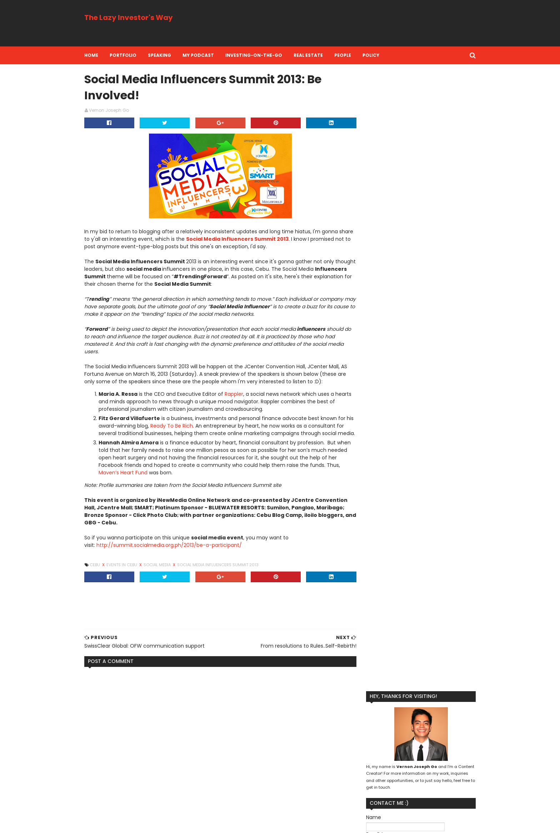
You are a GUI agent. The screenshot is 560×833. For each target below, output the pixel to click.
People (349, 55)
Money (401, 756)
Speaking (166, 55)
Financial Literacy (430, 733)
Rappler (240, 395)
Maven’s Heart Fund (144, 481)
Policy (377, 55)
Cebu (102, 573)
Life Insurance (370, 756)
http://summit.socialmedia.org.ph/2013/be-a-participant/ (176, 553)
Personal (449, 756)
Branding (365, 733)
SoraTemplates (134, 823)
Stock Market (435, 778)
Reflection (366, 778)
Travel (362, 790)
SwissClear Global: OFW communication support (158, 789)
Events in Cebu (129, 573)
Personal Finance (373, 767)
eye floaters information (123, 766)
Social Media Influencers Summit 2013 (259, 240)
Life (455, 744)
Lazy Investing (428, 744)
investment (419, 790)
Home (98, 55)
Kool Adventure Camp (379, 744)
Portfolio (129, 55)
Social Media (164, 573)
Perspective (414, 767)
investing (387, 790)
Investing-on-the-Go (260, 55)
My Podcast (205, 55)
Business (393, 733)
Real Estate (315, 55)
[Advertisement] (339, 23)
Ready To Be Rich (195, 426)
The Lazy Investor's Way (135, 18)
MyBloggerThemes (177, 823)
